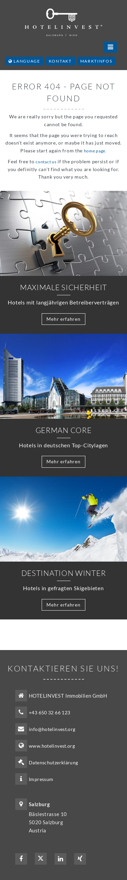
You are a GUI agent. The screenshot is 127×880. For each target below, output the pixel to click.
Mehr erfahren (63, 319)
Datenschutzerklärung (53, 762)
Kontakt (60, 61)
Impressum (41, 779)
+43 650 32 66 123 (49, 712)
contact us (46, 161)
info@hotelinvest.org (52, 729)
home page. (95, 150)
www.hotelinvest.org (52, 746)
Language (24, 61)
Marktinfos (96, 61)
